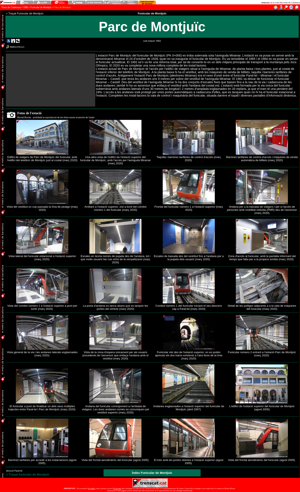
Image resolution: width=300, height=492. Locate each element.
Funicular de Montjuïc (41, 7)
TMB (25, 7)
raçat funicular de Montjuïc (27, 474)
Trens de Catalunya (11, 7)
